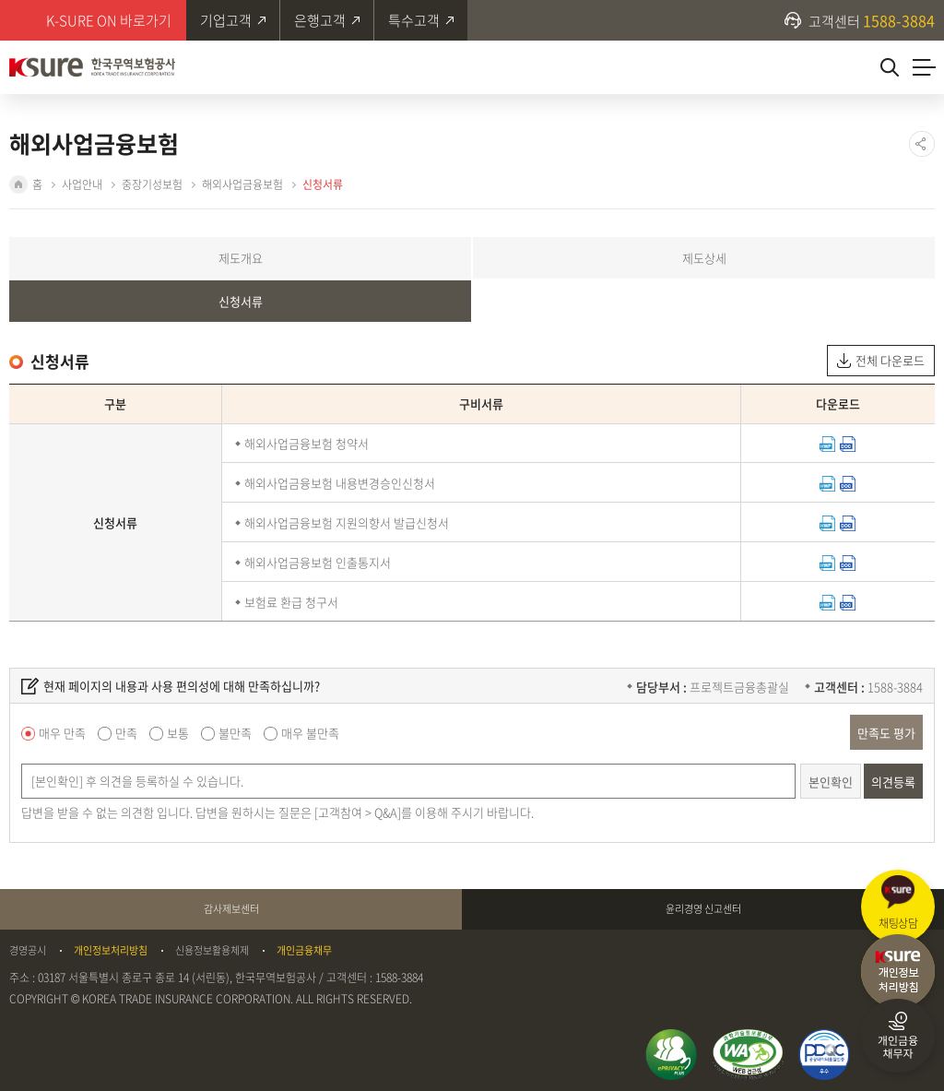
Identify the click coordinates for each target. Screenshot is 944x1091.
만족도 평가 (886, 732)
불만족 (235, 732)
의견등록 (893, 781)
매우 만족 (62, 732)
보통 (178, 732)
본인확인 (830, 781)
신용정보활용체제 (212, 950)
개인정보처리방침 (111, 950)
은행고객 (320, 20)
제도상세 (704, 258)
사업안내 (82, 184)
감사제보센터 (231, 909)
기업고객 (226, 20)
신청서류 (322, 184)
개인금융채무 (304, 950)
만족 (126, 732)
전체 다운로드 (890, 360)
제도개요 (240, 258)
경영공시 (27, 950)
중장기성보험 (152, 184)
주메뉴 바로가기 (0, 0)
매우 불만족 (310, 732)
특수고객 (414, 20)
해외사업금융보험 (242, 184)
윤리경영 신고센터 (703, 909)
